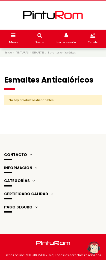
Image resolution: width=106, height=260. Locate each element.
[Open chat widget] (94, 248)
